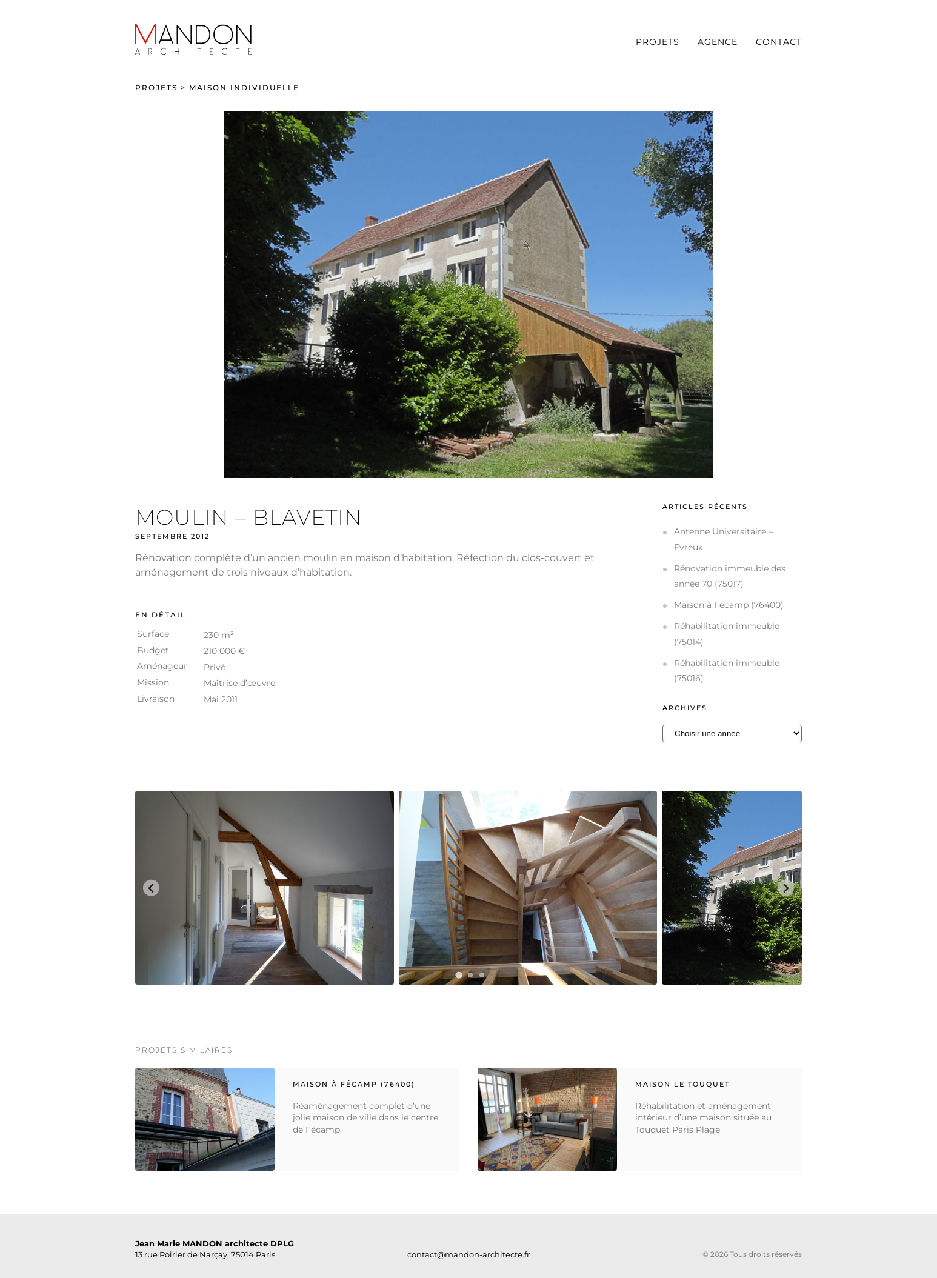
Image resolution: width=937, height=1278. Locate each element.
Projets (657, 41)
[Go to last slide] (151, 888)
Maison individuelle (244, 87)
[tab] (458, 975)
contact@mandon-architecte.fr (468, 1254)
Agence (718, 41)
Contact (779, 41)
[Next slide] (786, 888)
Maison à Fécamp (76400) (729, 604)
